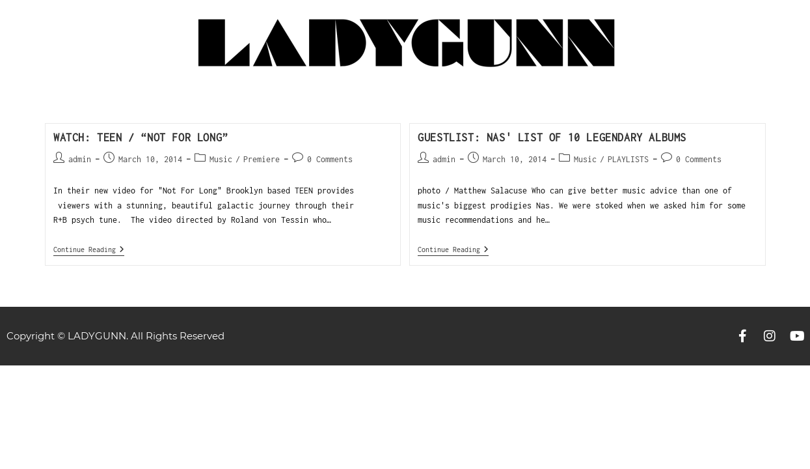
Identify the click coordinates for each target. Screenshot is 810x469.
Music (220, 159)
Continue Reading (88, 249)
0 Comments (330, 159)
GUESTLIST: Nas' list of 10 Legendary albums (552, 137)
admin (79, 159)
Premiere (261, 159)
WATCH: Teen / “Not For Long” (140, 137)
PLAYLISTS (628, 159)
